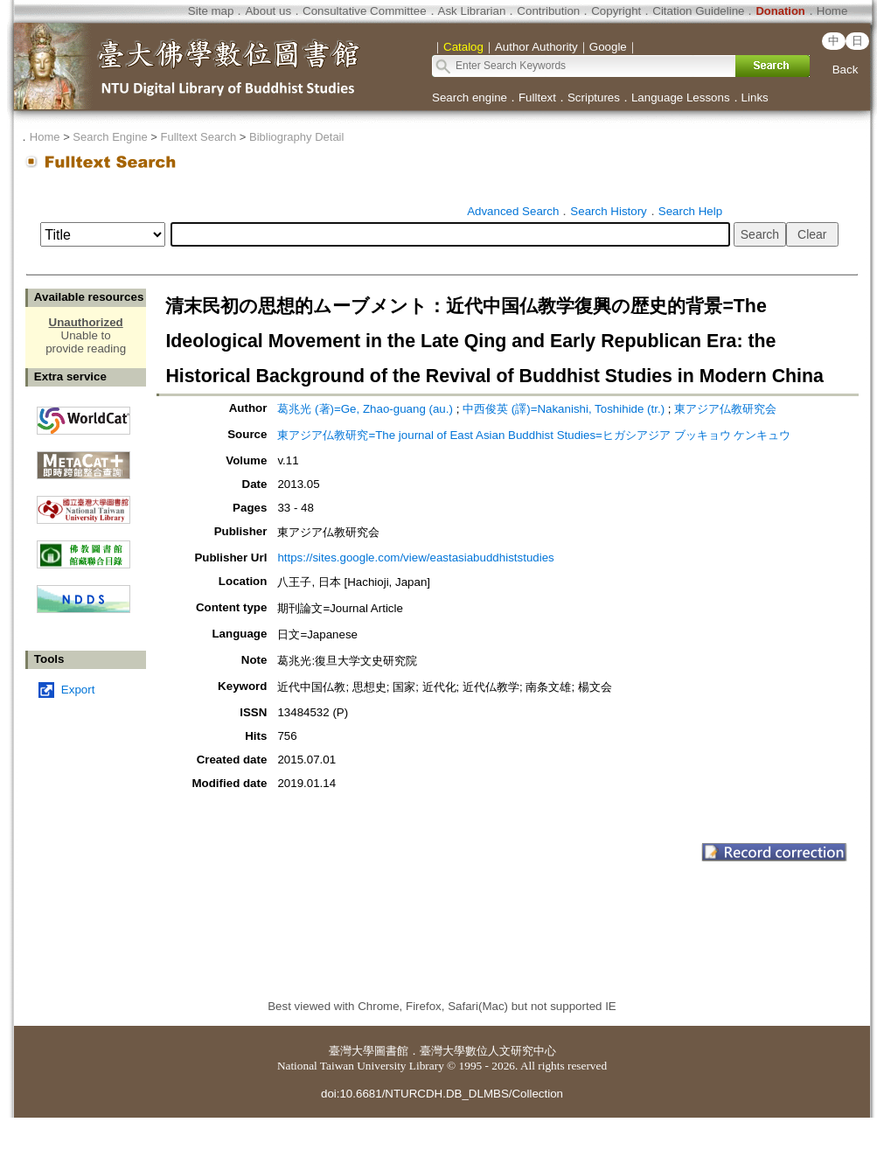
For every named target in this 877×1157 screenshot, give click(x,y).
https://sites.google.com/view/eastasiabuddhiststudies (415, 557)
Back (845, 69)
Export (78, 689)
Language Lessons (680, 97)
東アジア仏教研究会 (725, 408)
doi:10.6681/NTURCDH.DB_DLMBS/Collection (442, 1093)
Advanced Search (513, 211)
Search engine (469, 97)
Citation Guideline (698, 10)
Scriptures (593, 97)
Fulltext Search (198, 136)
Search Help (690, 211)
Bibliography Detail (296, 136)
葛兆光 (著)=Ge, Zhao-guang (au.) (365, 408)
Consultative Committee (364, 10)
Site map (211, 10)
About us (268, 10)
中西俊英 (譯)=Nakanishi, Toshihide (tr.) (564, 408)
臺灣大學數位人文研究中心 (488, 1050)
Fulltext (537, 97)
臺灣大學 (351, 1050)
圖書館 (391, 1050)
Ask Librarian (472, 10)
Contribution (548, 10)
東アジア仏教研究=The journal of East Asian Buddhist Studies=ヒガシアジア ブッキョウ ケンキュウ (533, 435)
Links (755, 97)
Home (832, 10)
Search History (608, 211)
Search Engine (110, 136)
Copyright (616, 10)
